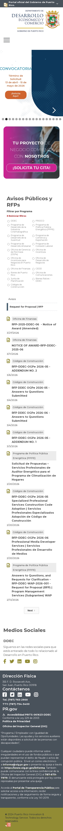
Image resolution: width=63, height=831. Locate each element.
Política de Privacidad (16, 721)
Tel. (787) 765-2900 (15, 699)
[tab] (32, 299)
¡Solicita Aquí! (15, 94)
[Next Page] (31, 610)
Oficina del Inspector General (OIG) (25, 726)
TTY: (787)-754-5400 (16, 704)
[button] (6, 40)
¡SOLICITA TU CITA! (31, 168)
